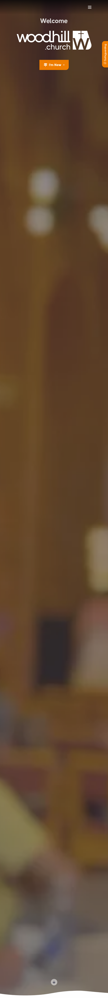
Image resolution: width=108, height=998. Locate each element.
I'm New (53, 65)
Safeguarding (105, 54)
